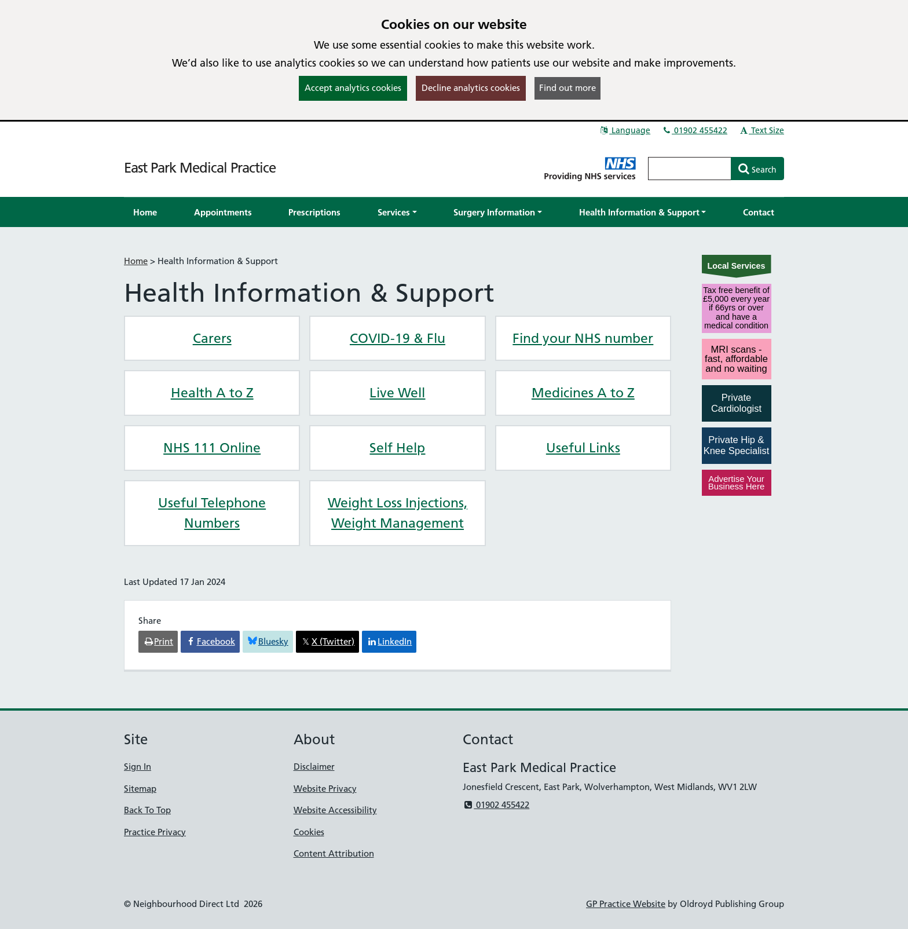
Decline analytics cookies (471, 87)
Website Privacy (325, 788)
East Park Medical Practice (200, 167)
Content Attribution (334, 853)
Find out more (567, 87)
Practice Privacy (155, 831)
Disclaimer (314, 766)
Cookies (309, 831)
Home (136, 260)
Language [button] (624, 130)
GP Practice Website (625, 903)
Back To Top (147, 809)
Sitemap (140, 788)
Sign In (137, 766)
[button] (397, 212)
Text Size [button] (761, 130)
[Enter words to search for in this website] (689, 168)
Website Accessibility (335, 809)
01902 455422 (694, 130)
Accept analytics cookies (353, 87)
